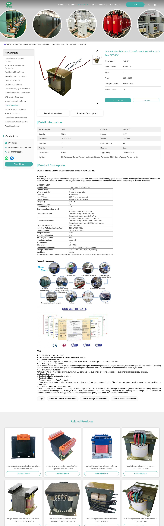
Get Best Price (118, 100)
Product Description (87, 113)
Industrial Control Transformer (62, 399)
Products (16, 44)
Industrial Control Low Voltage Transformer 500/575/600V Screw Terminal (101, 467)
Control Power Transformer (124, 399)
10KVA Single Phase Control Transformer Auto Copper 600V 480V (140, 520)
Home (60, 4)
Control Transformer (28, 44)
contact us (115, 4)
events (103, 4)
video (93, 4)
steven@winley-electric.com (19, 148)
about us (70, 4)
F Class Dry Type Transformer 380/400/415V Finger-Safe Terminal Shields (62, 467)
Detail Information (53, 113)
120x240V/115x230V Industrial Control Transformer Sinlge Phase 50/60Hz (62, 520)
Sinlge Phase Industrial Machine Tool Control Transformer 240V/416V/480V (23, 520)
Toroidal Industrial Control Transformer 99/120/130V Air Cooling (140, 467)
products (83, 4)
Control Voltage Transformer (94, 399)
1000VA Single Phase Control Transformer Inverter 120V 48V (101, 520)
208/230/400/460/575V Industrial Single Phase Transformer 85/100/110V (23, 467)
